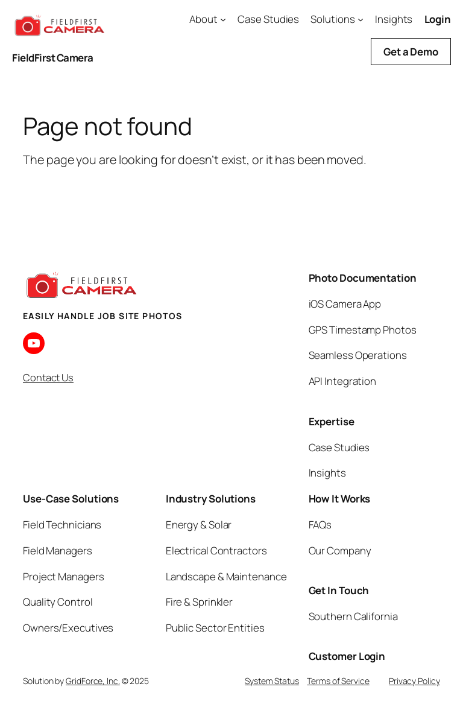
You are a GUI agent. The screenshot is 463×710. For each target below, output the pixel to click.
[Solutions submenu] (360, 19)
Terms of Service (338, 680)
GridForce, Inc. (93, 680)
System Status (272, 680)
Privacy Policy (414, 680)
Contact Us (48, 377)
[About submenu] (223, 19)
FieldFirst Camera (52, 58)
